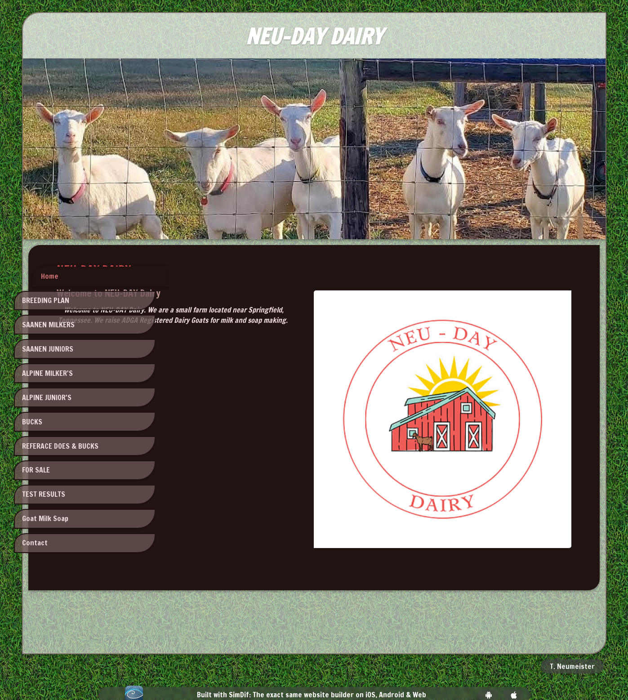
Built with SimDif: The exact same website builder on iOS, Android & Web (311, 669)
